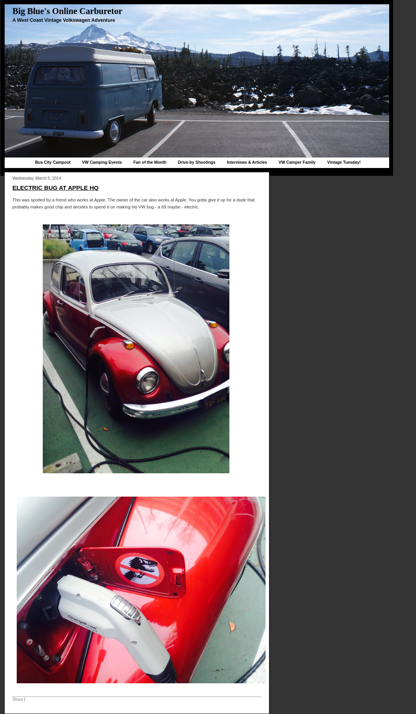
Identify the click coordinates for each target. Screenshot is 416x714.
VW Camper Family (297, 162)
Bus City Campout (52, 162)
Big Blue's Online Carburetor (67, 11)
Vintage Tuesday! (343, 162)
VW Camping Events (102, 162)
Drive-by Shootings (196, 162)
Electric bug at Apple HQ (55, 187)
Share (17, 699)
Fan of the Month (149, 162)
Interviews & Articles (247, 162)
